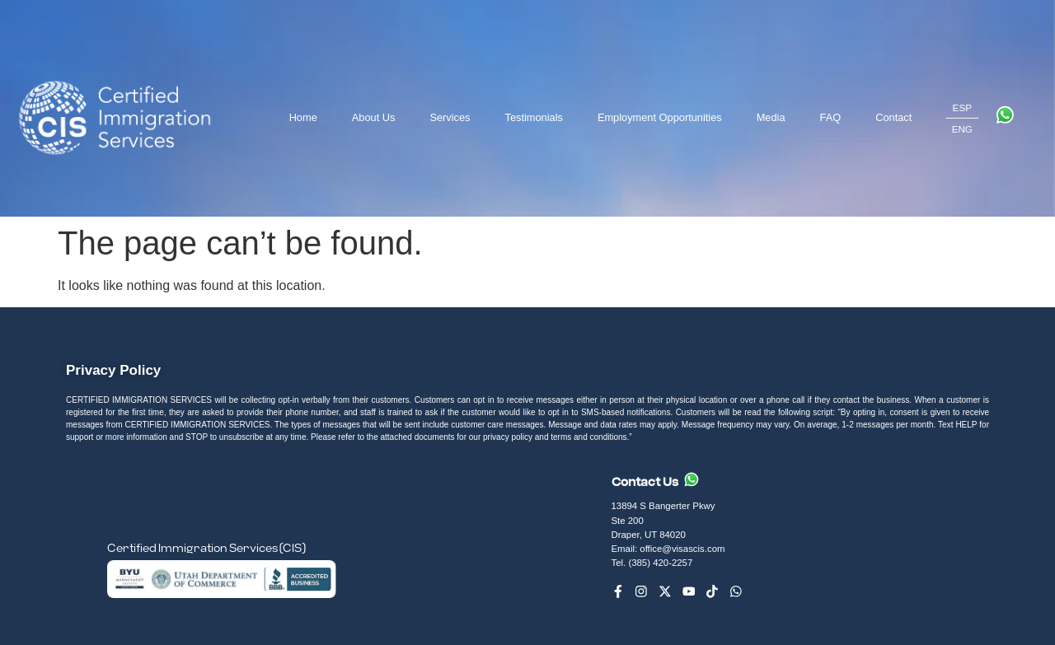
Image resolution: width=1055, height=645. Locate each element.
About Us (374, 117)
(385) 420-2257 (661, 563)
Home (303, 117)
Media (771, 117)
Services (449, 117)
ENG (962, 129)
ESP (962, 107)
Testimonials (533, 117)
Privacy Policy (113, 370)
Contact (893, 117)
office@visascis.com (682, 549)
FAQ (831, 117)
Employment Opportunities (660, 117)
